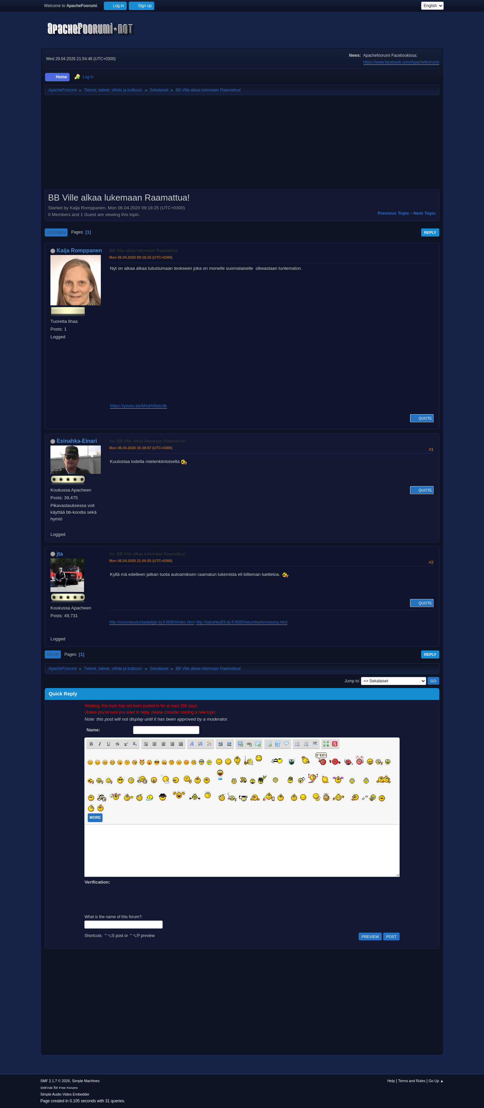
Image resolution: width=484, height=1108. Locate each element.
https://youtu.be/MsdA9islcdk (138, 405)
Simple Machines (85, 1081)
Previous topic (393, 213)
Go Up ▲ (436, 1081)
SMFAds (46, 1088)
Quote (422, 418)
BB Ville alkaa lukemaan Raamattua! (143, 250)
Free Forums (68, 1088)
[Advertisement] (242, 144)
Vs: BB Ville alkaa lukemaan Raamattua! (147, 441)
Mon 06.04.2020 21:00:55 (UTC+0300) (140, 561)
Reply (430, 232)
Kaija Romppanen (79, 250)
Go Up (53, 654)
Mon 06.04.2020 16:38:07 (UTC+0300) (140, 448)
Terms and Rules (412, 1081)
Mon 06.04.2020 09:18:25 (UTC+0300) (140, 257)
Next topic (424, 213)
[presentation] (135, 899)
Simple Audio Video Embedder (64, 1094)
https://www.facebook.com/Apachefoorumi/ (401, 62)
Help (391, 1081)
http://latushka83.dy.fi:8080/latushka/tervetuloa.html (241, 622)
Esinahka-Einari (76, 441)
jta (59, 554)
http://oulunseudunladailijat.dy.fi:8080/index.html (152, 622)
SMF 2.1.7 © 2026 (55, 1081)
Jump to (352, 680)
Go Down (56, 232)
